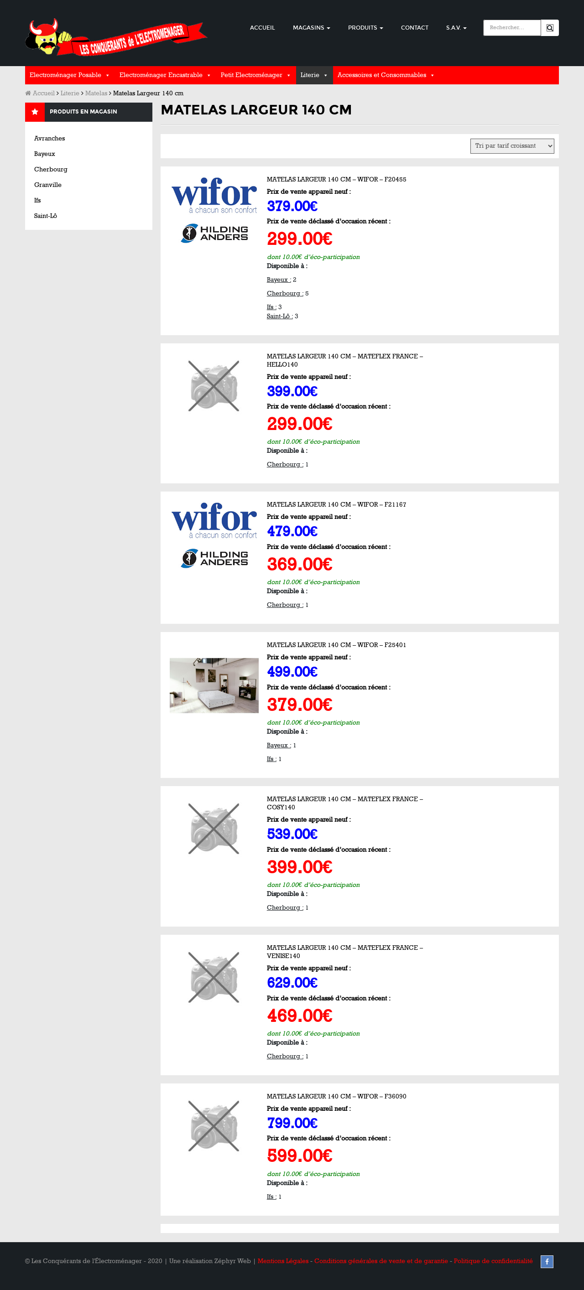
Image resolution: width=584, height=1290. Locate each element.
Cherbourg (51, 169)
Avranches (49, 138)
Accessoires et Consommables (382, 75)
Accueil (262, 28)
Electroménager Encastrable (161, 75)
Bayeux (44, 154)
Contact (414, 28)
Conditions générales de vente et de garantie (381, 1261)
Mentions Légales (283, 1261)
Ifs (37, 200)
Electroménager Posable (65, 75)
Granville (48, 185)
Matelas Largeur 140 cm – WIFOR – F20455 (337, 179)
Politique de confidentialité (493, 1261)
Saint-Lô (45, 216)
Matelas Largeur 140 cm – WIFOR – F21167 (337, 504)
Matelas (96, 93)
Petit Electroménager (251, 75)
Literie (310, 75)
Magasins (311, 28)
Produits (365, 28)
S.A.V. (456, 28)
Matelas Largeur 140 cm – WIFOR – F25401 (337, 645)
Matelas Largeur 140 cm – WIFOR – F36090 (337, 1096)
